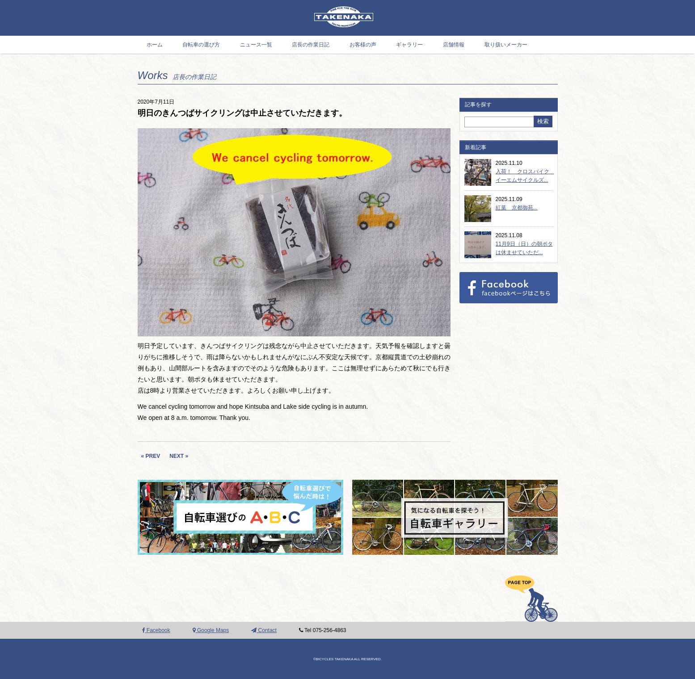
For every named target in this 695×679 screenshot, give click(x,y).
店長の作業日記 (310, 45)
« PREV (150, 456)
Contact (264, 630)
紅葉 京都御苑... (517, 208)
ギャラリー (409, 45)
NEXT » (178, 456)
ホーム (155, 45)
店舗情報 (453, 45)
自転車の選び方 (201, 45)
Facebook (156, 630)
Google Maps (211, 630)
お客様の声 (363, 45)
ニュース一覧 (256, 45)
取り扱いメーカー (505, 45)
